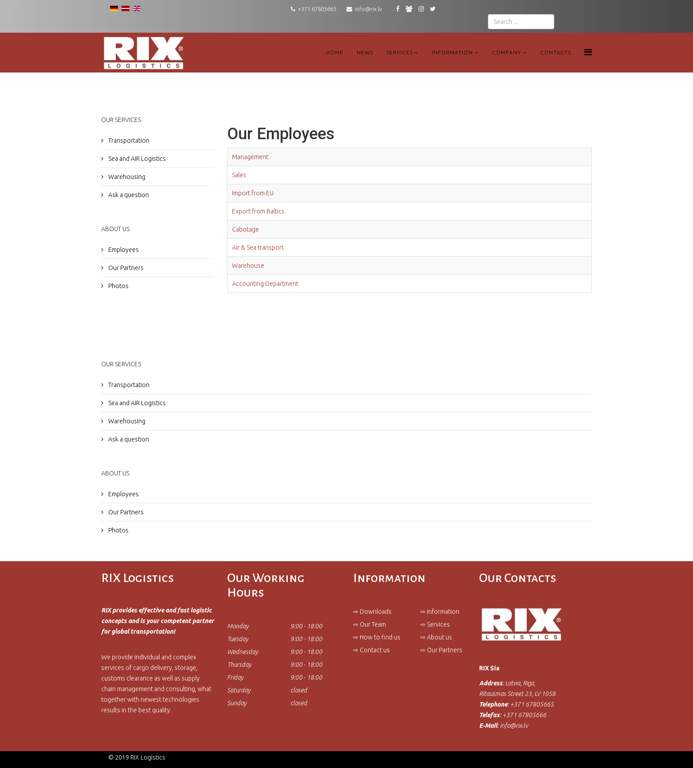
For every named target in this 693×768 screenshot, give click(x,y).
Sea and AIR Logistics (136, 158)
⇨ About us (436, 637)
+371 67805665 (317, 9)
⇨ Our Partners (441, 650)
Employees (123, 249)
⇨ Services (435, 624)
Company (506, 52)
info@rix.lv (368, 9)
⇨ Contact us (371, 650)
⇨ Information (439, 611)
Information (452, 52)
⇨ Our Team (369, 624)
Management (250, 156)
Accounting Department (265, 283)
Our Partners (125, 267)
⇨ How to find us (376, 637)
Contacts (555, 52)
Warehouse (248, 265)
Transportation (128, 140)
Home (334, 52)
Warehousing (126, 176)
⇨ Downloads (372, 611)
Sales (239, 175)
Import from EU (253, 193)
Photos (118, 285)
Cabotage (245, 229)
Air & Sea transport (258, 247)
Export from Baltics (258, 211)
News (365, 52)
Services (399, 52)
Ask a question (128, 194)
